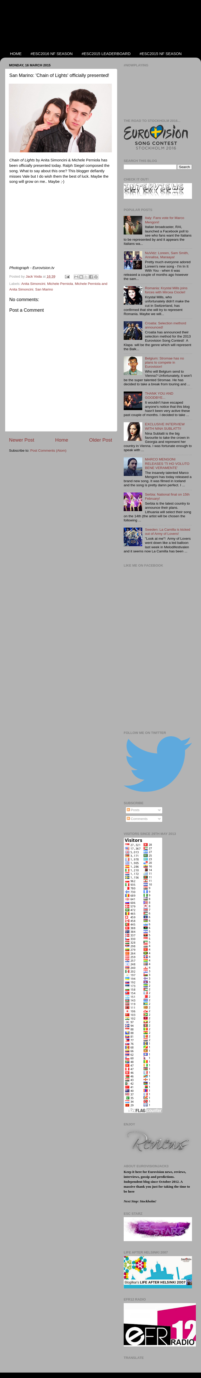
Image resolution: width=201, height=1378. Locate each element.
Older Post (100, 440)
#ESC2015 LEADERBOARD (106, 53)
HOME (16, 53)
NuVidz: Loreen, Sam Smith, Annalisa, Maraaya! (167, 255)
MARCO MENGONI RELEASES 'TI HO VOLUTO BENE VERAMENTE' (167, 463)
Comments (137, 819)
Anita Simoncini (33, 284)
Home (61, 440)
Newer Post (21, 440)
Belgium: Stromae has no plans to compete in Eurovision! (164, 362)
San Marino (44, 289)
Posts (133, 810)
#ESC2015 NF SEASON (161, 53)
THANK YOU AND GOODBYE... (159, 396)
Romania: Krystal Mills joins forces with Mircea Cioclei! (166, 290)
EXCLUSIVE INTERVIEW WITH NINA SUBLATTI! (165, 426)
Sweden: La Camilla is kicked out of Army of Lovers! (167, 532)
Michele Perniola (60, 284)
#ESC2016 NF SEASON (52, 53)
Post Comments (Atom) (48, 450)
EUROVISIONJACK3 (49, 25)
